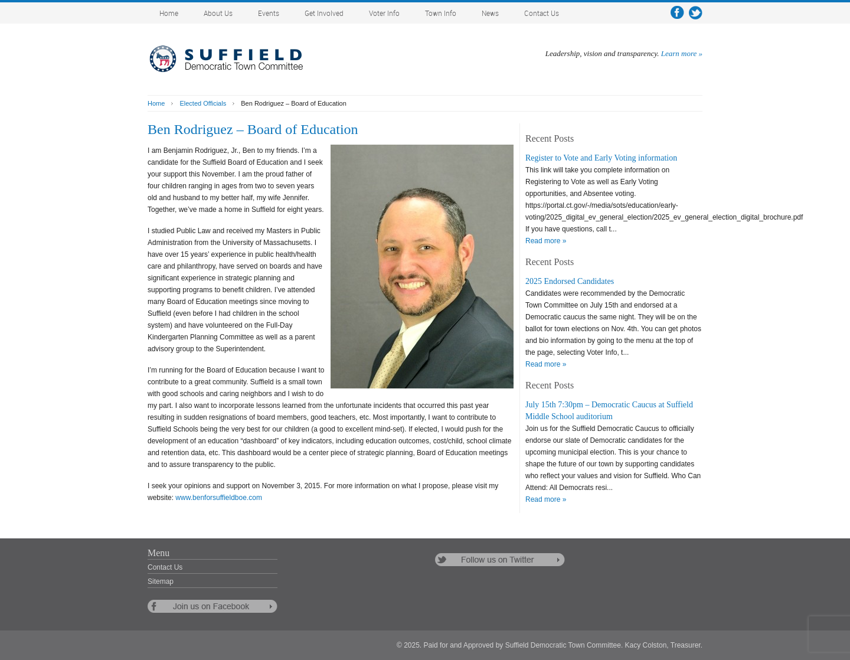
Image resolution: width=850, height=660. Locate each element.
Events (268, 14)
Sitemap (161, 581)
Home (168, 14)
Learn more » (681, 53)
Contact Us (541, 14)
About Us (218, 14)
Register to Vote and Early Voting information (601, 157)
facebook (677, 12)
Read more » (545, 241)
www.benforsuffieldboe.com (218, 498)
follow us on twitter (500, 559)
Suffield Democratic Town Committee (236, 59)
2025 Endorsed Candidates (569, 281)
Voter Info (384, 14)
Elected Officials (202, 103)
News (490, 14)
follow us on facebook (212, 606)
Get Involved (324, 14)
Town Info (440, 14)
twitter (695, 12)
